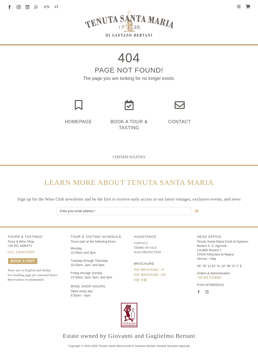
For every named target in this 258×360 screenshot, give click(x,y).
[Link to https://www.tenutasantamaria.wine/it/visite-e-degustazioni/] (129, 105)
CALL (11, 252)
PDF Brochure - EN (150, 275)
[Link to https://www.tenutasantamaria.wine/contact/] (180, 105)
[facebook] (10, 7)
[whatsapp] (36, 7)
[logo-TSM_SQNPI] (157, 305)
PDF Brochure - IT (149, 270)
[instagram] (19, 7)
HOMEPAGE (78, 121)
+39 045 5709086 (209, 277)
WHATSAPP (26, 252)
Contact (179, 121)
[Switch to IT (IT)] (55, 7)
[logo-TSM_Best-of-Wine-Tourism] (100, 305)
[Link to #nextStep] (197, 211)
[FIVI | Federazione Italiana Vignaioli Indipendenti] (129, 305)
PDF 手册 (140, 280)
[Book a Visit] (27, 7)
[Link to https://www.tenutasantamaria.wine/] (78, 105)
